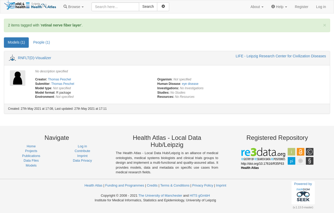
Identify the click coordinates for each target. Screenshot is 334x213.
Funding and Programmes (124, 185)
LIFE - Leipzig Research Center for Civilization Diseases (281, 56)
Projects (31, 151)
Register (301, 7)
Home (31, 146)
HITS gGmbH (200, 195)
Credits (152, 185)
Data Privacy (82, 160)
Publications (31, 156)
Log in (321, 7)
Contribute (82, 151)
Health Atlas (93, 185)
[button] (74, 6)
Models (31, 165)
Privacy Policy (202, 185)
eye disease (190, 84)
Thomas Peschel (59, 79)
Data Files (31, 160)
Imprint (82, 156)
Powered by (303, 192)
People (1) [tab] (41, 42)
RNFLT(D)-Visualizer (34, 58)
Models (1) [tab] (16, 42)
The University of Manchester (160, 195)
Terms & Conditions (174, 185)
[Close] (324, 25)
